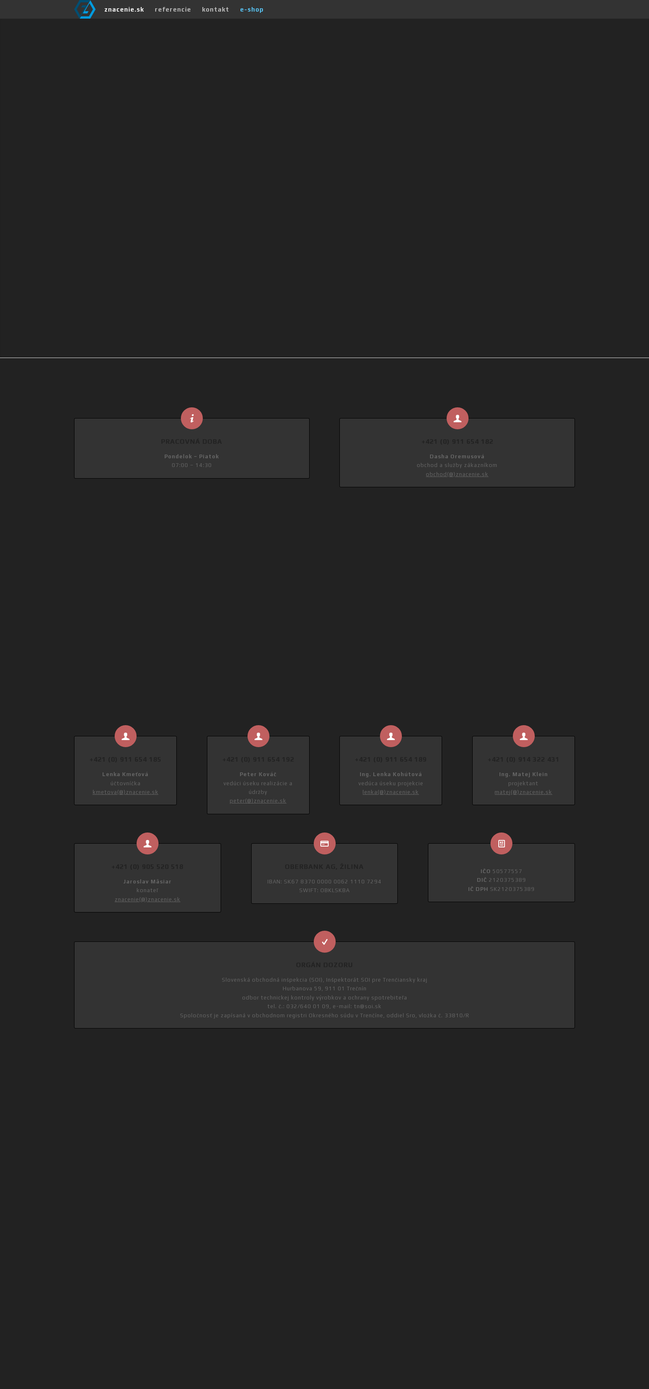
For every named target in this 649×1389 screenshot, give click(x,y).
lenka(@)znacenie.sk (391, 792)
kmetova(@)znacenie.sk (126, 792)
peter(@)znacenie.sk (258, 801)
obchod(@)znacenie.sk (457, 474)
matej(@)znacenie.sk (523, 792)
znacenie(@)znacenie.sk (147, 899)
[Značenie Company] (85, 9)
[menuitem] (124, 9)
